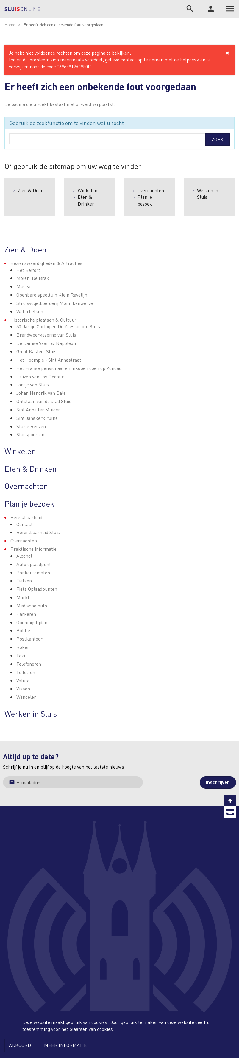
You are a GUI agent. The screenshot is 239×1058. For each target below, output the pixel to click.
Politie (23, 630)
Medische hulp (31, 605)
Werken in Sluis (207, 193)
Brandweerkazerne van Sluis (46, 334)
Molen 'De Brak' (33, 278)
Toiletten (25, 672)
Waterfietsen (29, 311)
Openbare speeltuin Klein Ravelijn (51, 295)
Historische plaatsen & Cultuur (43, 320)
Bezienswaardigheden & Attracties (46, 263)
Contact (24, 524)
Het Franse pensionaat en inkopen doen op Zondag (68, 368)
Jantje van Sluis (32, 384)
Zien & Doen (30, 190)
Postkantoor (29, 639)
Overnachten (151, 190)
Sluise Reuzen (31, 426)
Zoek (218, 139)
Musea (23, 286)
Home (9, 24)
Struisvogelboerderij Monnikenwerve (54, 303)
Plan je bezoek (145, 200)
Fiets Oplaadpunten (36, 589)
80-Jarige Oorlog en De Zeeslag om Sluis (58, 326)
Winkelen (87, 190)
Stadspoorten (30, 434)
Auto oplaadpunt (33, 564)
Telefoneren (28, 664)
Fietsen (24, 580)
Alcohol (24, 556)
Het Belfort (28, 270)
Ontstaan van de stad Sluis (43, 401)
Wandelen (26, 697)
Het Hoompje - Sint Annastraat (48, 360)
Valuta (22, 680)
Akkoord (20, 1045)
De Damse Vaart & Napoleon (46, 343)
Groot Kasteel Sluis (36, 351)
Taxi (20, 655)
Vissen (23, 688)
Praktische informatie (33, 549)
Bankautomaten (33, 572)
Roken (23, 647)
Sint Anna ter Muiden (38, 409)
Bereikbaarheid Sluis (38, 532)
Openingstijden (31, 622)
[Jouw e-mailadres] (73, 782)
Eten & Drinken (86, 200)
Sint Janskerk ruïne (37, 418)
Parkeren (26, 614)
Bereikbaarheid (26, 517)
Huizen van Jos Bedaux (40, 376)
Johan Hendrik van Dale (41, 393)
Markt (22, 597)
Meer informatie (65, 1045)
